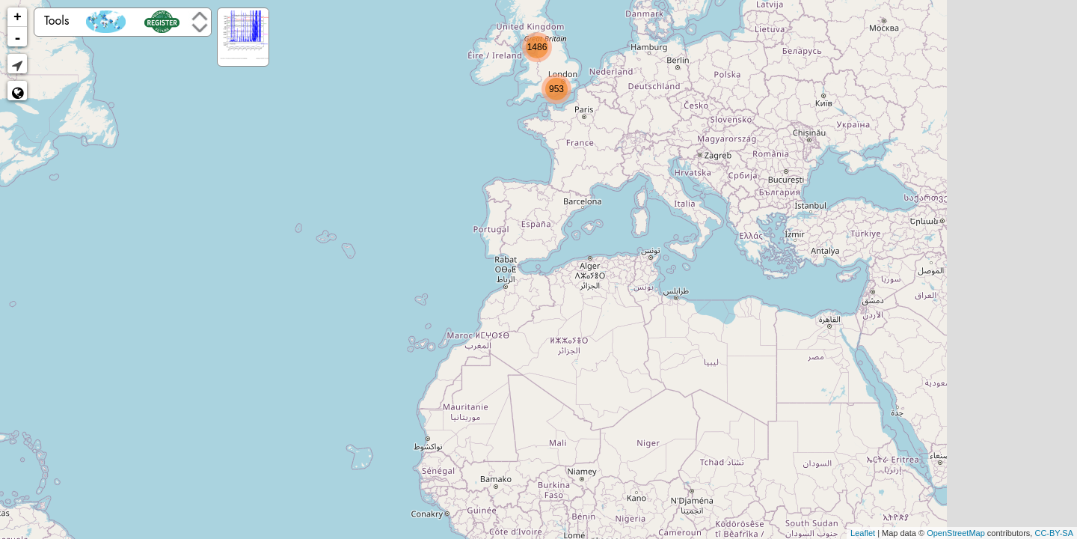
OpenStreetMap (956, 533)
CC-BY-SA (1053, 533)
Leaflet (862, 533)
